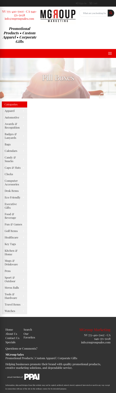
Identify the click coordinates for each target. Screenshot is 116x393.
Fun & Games (13, 224)
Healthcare (11, 237)
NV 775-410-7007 (13, 11)
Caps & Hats (13, 167)
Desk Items (12, 191)
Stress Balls (12, 287)
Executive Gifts (11, 205)
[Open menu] (110, 53)
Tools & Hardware (11, 296)
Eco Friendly (12, 197)
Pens (8, 271)
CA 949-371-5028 (102, 337)
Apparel (9, 111)
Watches (10, 311)
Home (9, 329)
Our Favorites (29, 335)
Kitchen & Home (11, 252)
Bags (8, 144)
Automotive (12, 117)
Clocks (9, 174)
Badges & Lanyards (11, 136)
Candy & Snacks (10, 159)
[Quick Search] (93, 13)
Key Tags (10, 244)
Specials (10, 342)
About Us (11, 334)
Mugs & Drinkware (11, 262)
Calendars (11, 151)
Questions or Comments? (21, 348)
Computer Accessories (12, 182)
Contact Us (12, 338)
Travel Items (12, 304)
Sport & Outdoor (10, 279)
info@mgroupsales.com (19, 18)
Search (28, 329)
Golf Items (11, 231)
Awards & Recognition (12, 125)
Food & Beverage (10, 216)
